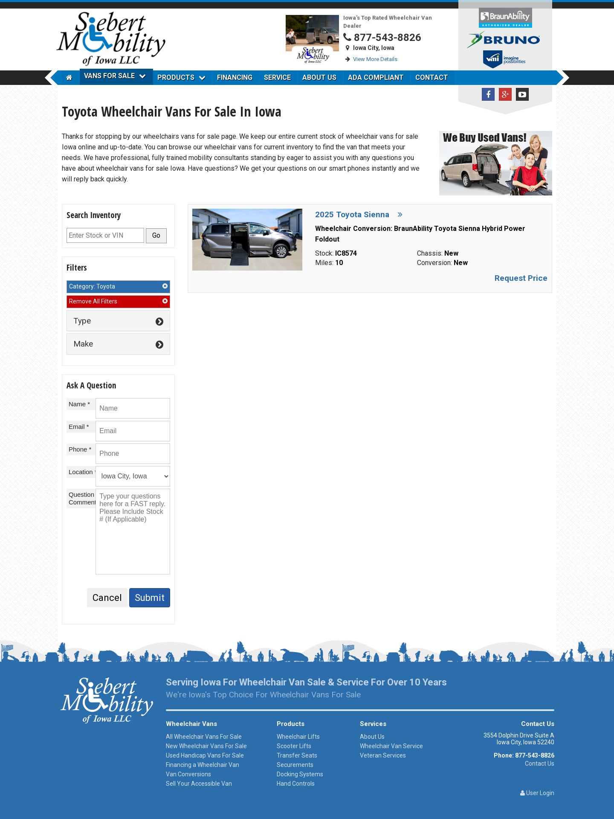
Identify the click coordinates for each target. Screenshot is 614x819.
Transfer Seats (297, 755)
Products (181, 77)
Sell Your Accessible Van (199, 783)
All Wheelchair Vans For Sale (204, 736)
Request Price (521, 278)
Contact (431, 77)
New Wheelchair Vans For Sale (206, 746)
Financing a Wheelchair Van (202, 764)
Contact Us (539, 763)
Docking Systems (300, 774)
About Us (319, 77)
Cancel (107, 597)
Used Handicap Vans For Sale (205, 755)
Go (156, 235)
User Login (537, 793)
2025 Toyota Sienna (359, 214)
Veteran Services (383, 755)
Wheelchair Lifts (298, 736)
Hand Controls (296, 783)
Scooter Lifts (294, 746)
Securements (295, 764)
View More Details (375, 59)
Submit (150, 597)
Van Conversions (188, 774)
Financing (234, 77)
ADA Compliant (376, 77)
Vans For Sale (115, 76)
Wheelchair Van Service (391, 746)
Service (277, 77)
